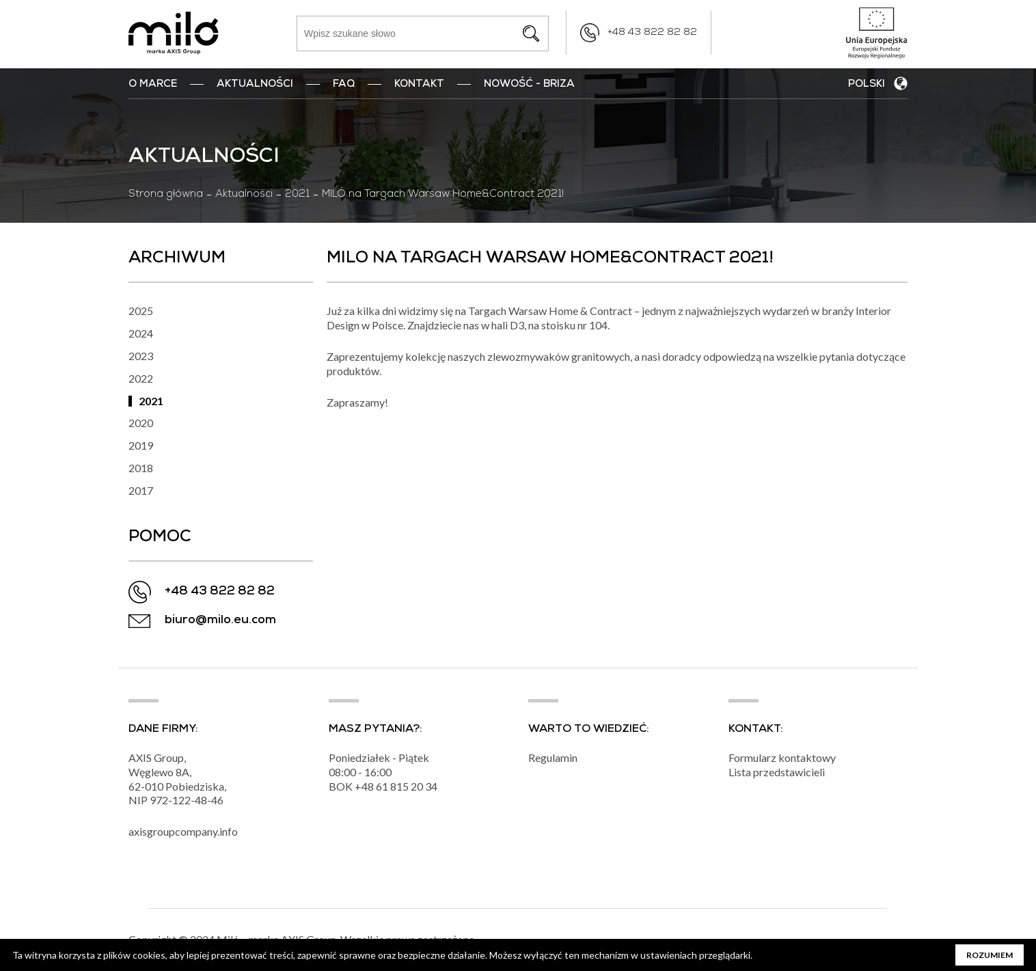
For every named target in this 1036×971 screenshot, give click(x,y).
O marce (152, 84)
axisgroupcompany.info (183, 831)
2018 (140, 467)
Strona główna (165, 194)
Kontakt (419, 84)
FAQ (344, 84)
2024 (140, 333)
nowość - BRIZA (529, 84)
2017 (140, 490)
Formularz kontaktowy (782, 757)
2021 (297, 194)
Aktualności (255, 84)
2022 (140, 378)
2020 (140, 422)
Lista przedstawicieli (776, 771)
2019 (140, 445)
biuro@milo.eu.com (220, 621)
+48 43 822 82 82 (652, 33)
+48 (365, 786)
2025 (140, 310)
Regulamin (552, 757)
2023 (140, 355)
